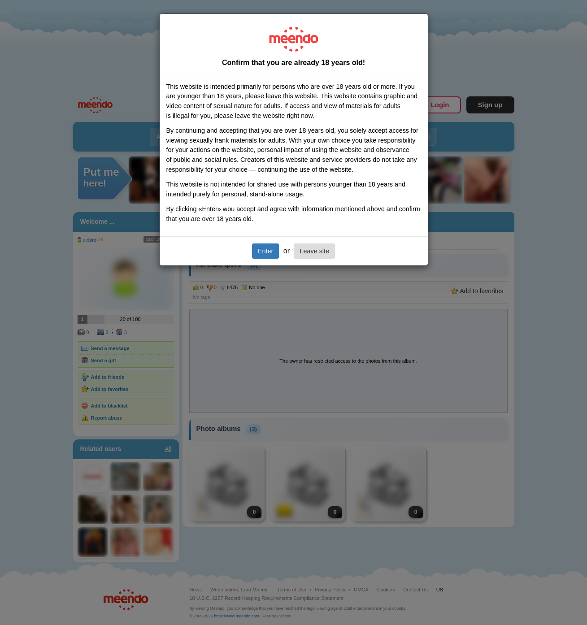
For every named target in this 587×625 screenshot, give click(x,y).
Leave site (314, 251)
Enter (265, 251)
